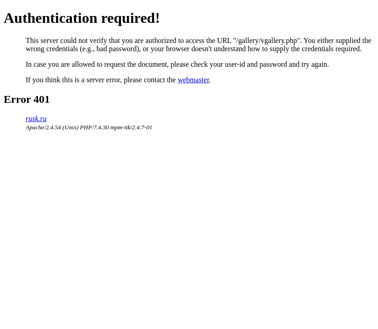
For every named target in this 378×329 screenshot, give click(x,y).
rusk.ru (36, 118)
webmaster (193, 80)
